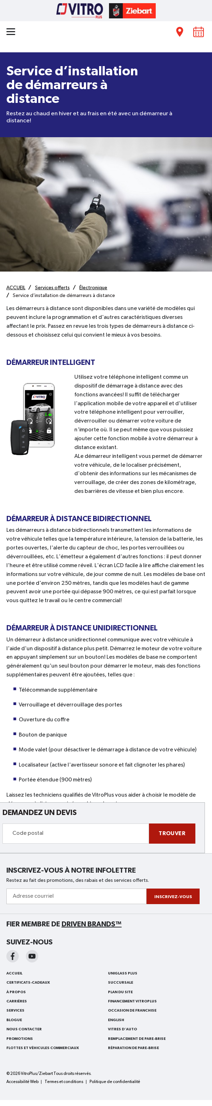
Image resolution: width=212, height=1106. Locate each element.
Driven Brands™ (92, 924)
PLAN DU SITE (120, 992)
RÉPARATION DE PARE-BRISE (133, 1048)
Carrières (16, 1001)
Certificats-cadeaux (28, 982)
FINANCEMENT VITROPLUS (132, 1001)
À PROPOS (16, 992)
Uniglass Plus (122, 973)
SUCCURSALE (120, 982)
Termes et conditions (64, 1082)
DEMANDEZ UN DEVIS (39, 812)
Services (15, 1010)
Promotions (19, 1039)
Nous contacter (24, 1029)
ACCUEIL (14, 973)
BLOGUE (14, 1020)
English (116, 1020)
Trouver (172, 833)
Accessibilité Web (22, 1082)
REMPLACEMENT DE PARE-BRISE (137, 1039)
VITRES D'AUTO (122, 1029)
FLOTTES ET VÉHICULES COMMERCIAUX (42, 1048)
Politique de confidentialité (115, 1082)
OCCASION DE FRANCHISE (132, 1010)
